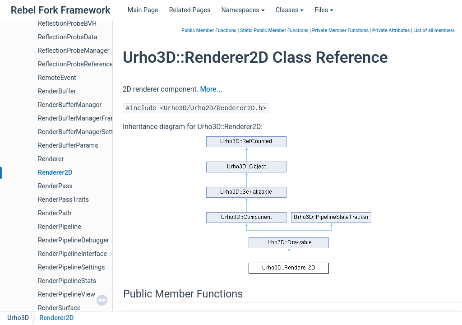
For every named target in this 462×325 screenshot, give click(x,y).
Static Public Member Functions (274, 30)
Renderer (51, 159)
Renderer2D (55, 172)
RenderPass (55, 186)
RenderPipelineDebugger (73, 240)
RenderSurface (59, 308)
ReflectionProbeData (67, 37)
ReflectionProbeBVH (67, 24)
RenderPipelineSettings (71, 267)
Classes (290, 10)
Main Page (143, 10)
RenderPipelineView (66, 294)
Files (323, 10)
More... (211, 89)
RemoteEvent (57, 78)
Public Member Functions (208, 30)
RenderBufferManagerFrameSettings (90, 118)
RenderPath (55, 213)
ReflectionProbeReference (75, 64)
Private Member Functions (340, 30)
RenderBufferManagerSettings (81, 132)
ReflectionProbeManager (74, 51)
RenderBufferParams (68, 145)
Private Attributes (391, 30)
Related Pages (190, 10)
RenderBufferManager (70, 105)
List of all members (434, 30)
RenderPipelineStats (67, 281)
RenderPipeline (59, 227)
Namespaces (242, 10)
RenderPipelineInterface (72, 254)
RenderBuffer (57, 91)
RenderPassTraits (63, 200)
